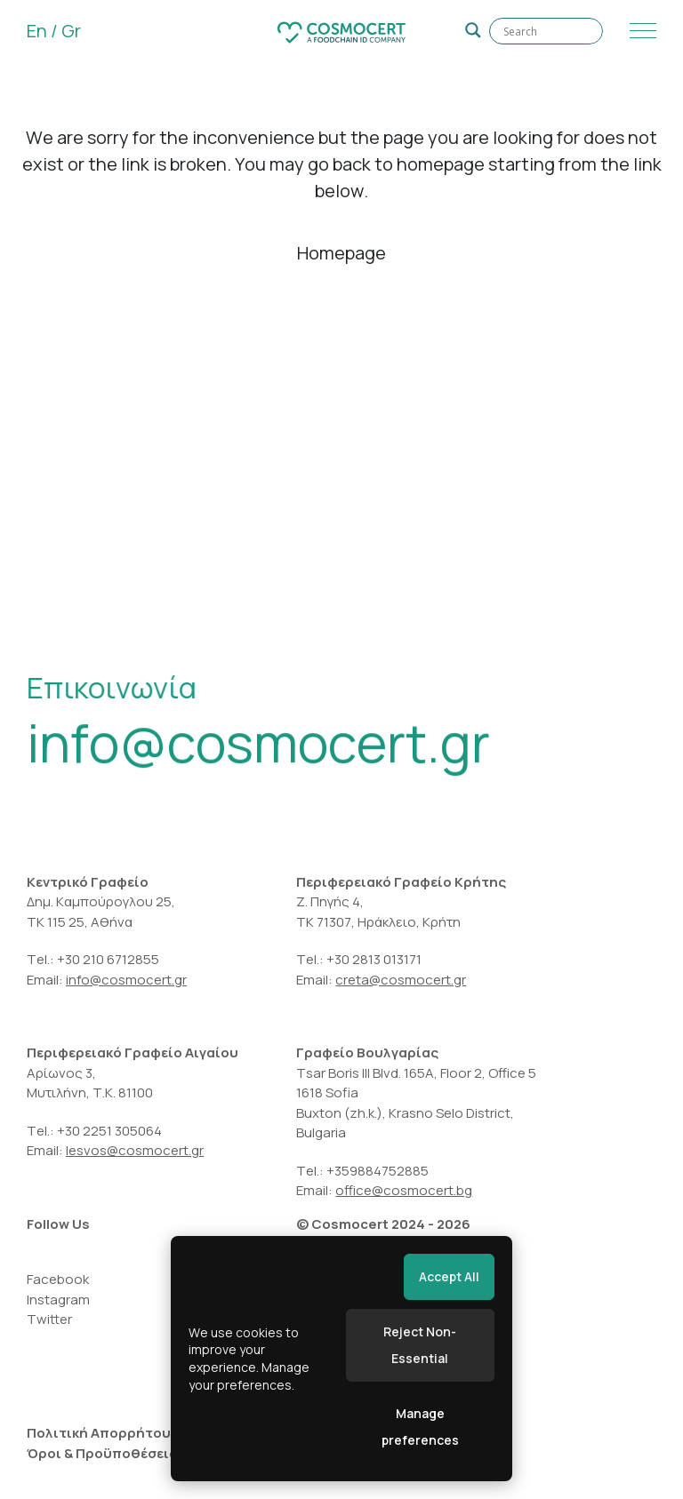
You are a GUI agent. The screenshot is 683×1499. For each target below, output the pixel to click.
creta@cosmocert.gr (400, 979)
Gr (71, 31)
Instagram (58, 1299)
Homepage (341, 253)
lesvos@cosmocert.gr (135, 1150)
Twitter (49, 1319)
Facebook (58, 1279)
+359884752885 (377, 1170)
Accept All (449, 1276)
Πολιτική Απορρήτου (99, 1432)
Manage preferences (420, 1426)
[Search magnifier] (473, 30)
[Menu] (638, 31)
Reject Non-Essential (419, 1345)
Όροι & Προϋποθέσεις (102, 1453)
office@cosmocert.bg (403, 1190)
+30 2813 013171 (374, 959)
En (37, 31)
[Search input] (546, 31)
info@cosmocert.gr (258, 748)
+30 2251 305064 (111, 1130)
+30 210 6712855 (108, 959)
